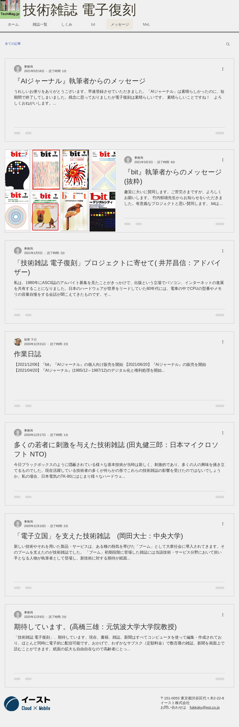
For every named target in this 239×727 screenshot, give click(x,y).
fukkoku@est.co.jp (205, 707)
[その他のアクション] (224, 69)
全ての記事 (13, 43)
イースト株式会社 (175, 703)
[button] (228, 44)
